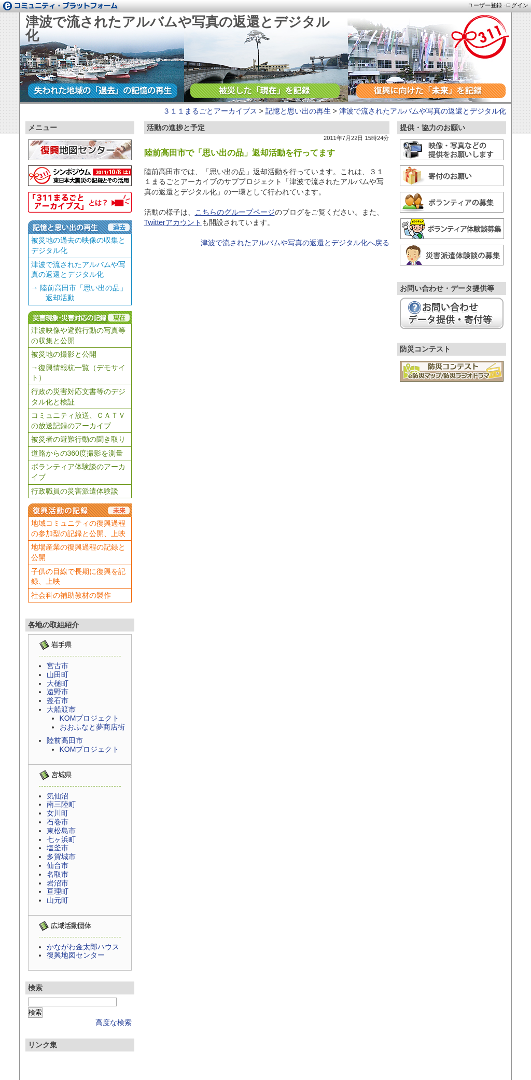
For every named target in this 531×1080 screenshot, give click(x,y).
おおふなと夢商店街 (92, 727)
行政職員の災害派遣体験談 (74, 491)
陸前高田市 (65, 740)
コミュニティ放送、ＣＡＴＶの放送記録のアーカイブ (78, 420)
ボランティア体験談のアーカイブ (78, 471)
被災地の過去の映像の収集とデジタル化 (78, 245)
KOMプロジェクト (90, 718)
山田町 (57, 674)
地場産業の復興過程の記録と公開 (78, 552)
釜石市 (57, 700)
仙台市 (57, 865)
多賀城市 (61, 856)
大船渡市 (61, 709)
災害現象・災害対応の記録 (80, 317)
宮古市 (57, 666)
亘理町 (57, 891)
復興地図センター (76, 955)
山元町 (57, 900)
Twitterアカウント (173, 222)
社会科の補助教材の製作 (71, 595)
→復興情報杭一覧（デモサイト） (78, 372)
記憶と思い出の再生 (298, 111)
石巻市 (57, 822)
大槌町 (57, 683)
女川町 (57, 813)
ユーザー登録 (485, 5)
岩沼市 (57, 883)
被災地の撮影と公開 (63, 354)
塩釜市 (57, 848)
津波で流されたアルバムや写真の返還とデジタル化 (177, 28)
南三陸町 (61, 804)
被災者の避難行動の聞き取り (78, 439)
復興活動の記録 (80, 510)
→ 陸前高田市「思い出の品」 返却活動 (79, 293)
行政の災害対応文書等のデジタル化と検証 (78, 396)
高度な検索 (113, 1022)
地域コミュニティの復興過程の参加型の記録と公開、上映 (78, 528)
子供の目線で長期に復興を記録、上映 (78, 576)
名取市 (57, 874)
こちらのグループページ (235, 212)
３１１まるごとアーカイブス (210, 111)
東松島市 (61, 830)
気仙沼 (57, 796)
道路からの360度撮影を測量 (77, 453)
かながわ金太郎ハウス (83, 947)
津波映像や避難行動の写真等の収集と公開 (78, 335)
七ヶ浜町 (61, 839)
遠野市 (57, 692)
